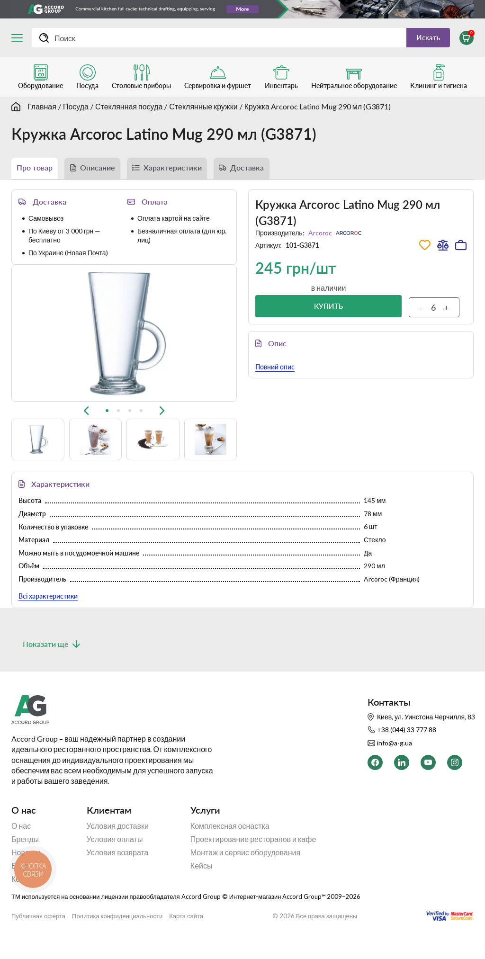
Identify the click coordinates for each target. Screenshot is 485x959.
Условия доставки (118, 846)
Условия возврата (118, 873)
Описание (108, 173)
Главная (41, 110)
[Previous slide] (86, 343)
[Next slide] (162, 343)
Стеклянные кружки (203, 110)
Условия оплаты (115, 859)
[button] (37, 372)
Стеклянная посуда (128, 110)
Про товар (38, 173)
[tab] (107, 342)
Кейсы (201, 886)
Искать (423, 39)
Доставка (275, 173)
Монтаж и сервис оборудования (245, 873)
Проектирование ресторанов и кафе (253, 859)
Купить (328, 313)
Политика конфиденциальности (117, 936)
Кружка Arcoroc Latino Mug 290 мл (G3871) (317, 110)
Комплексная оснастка (229, 846)
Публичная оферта (38, 936)
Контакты (27, 899)
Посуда (76, 110)
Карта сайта (186, 936)
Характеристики (192, 173)
